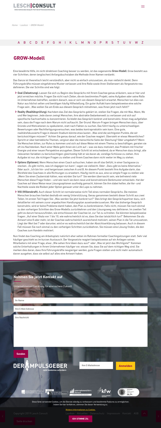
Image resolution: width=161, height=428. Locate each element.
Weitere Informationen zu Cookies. (80, 409)
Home (15, 25)
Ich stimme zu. (80, 418)
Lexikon (24, 25)
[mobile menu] (142, 6)
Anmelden (125, 366)
